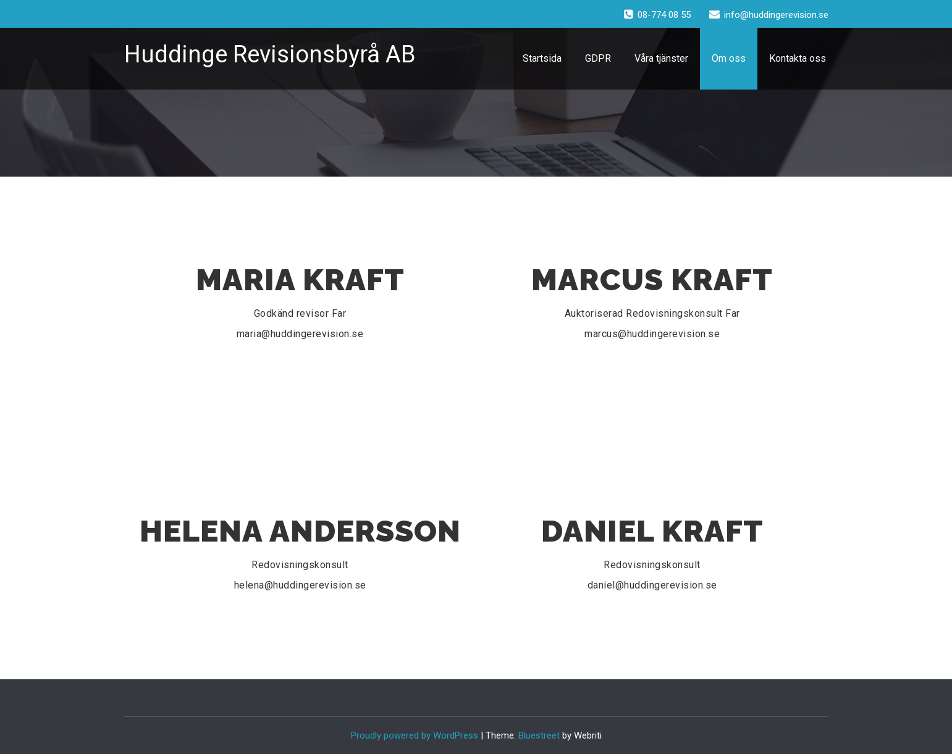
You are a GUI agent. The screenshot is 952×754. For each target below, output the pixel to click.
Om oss (729, 58)
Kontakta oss (797, 58)
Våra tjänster (661, 58)
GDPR (598, 58)
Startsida (542, 58)
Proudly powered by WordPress (414, 735)
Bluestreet (539, 735)
